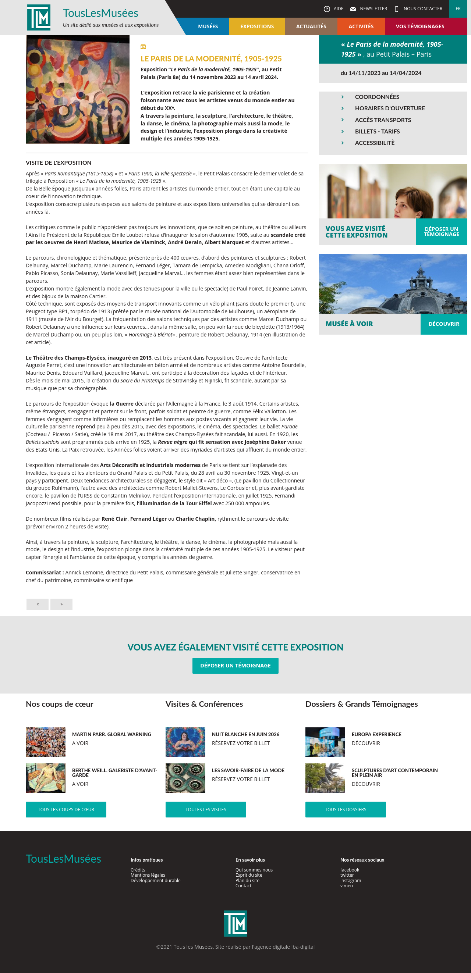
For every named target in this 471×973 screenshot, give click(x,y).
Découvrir (444, 323)
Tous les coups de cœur (66, 809)
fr (458, 9)
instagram (350, 880)
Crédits (138, 870)
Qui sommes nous (254, 870)
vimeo (346, 886)
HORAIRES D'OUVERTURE (390, 108)
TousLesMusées (100, 12)
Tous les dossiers (345, 809)
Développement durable (156, 880)
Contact (243, 886)
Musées (208, 26)
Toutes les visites (205, 809)
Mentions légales (148, 875)
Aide (338, 9)
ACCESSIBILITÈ (375, 142)
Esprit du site (249, 875)
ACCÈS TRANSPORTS (383, 120)
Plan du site (247, 880)
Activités (361, 26)
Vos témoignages (420, 26)
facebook (349, 870)
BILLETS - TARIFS (377, 131)
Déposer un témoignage (235, 665)
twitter (347, 875)
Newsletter (373, 9)
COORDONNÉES (377, 96)
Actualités (311, 26)
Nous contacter (422, 9)
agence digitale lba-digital (284, 946)
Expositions (257, 26)
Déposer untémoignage (442, 231)
